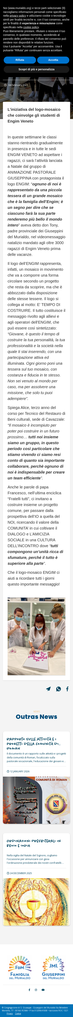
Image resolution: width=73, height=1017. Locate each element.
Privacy (10, 1013)
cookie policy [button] (31, 27)
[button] (12, 636)
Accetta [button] (53, 59)
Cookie (18, 1013)
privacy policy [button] (18, 15)
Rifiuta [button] (20, 59)
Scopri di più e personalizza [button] (36, 69)
